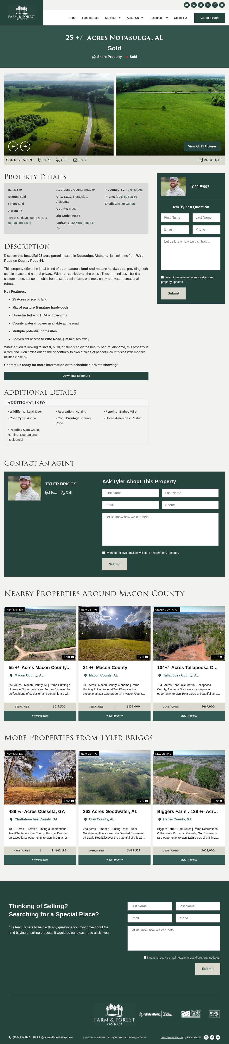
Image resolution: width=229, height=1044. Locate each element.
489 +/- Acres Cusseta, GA (37, 811)
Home (72, 17)
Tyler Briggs (134, 189)
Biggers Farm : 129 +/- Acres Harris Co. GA (187, 812)
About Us (135, 17)
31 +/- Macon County (105, 667)
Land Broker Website (172, 1037)
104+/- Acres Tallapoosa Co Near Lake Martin (186, 668)
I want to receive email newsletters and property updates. (142, 552)
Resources (159, 17)
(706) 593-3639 (126, 196)
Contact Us (181, 17)
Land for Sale (90, 17)
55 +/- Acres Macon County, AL (38, 668)
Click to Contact (125, 203)
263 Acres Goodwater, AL (110, 811)
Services (113, 17)
